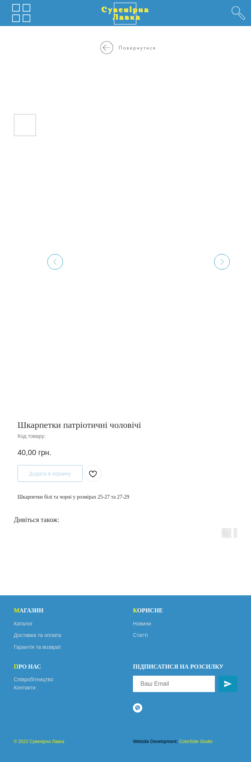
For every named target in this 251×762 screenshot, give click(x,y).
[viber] (137, 708)
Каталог (23, 624)
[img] (238, 13)
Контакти (24, 688)
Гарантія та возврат (37, 647)
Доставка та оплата (37, 635)
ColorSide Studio (196, 741)
